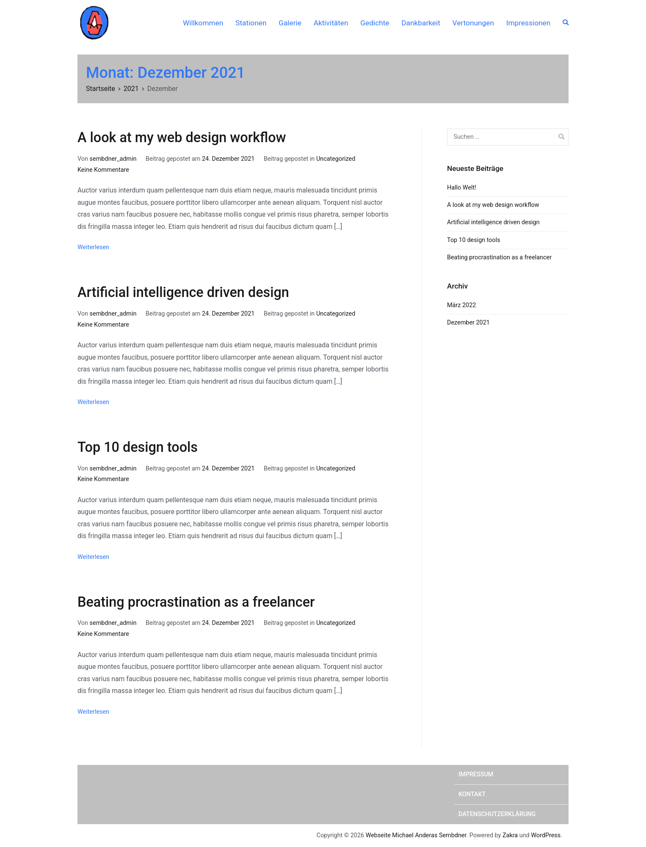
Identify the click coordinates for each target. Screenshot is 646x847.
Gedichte (374, 23)
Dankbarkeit (420, 23)
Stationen (250, 23)
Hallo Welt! (461, 187)
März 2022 (461, 305)
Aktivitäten (331, 23)
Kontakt (472, 794)
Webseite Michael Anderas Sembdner (416, 835)
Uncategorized (335, 158)
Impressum (475, 774)
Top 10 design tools (137, 447)
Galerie (290, 23)
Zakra (510, 835)
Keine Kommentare (103, 169)
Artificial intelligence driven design (183, 292)
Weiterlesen (93, 247)
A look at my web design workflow (181, 137)
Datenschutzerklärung (497, 814)
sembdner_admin (113, 158)
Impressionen (528, 23)
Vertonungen (473, 23)
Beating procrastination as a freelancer (196, 602)
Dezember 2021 (468, 322)
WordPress (545, 835)
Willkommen (203, 23)
